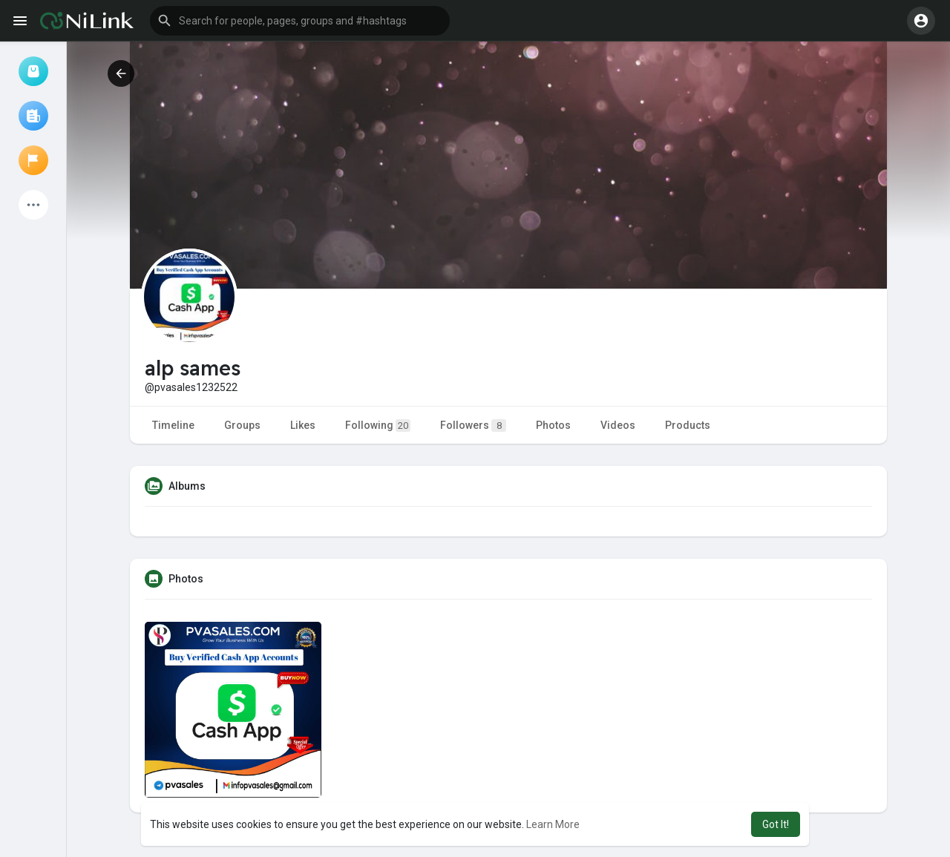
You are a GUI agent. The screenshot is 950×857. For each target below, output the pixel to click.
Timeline (173, 425)
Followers (473, 425)
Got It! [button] (775, 824)
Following (377, 425)
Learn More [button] (553, 824)
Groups (242, 425)
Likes (302, 425)
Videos (617, 425)
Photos (553, 425)
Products (687, 425)
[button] (300, 21)
